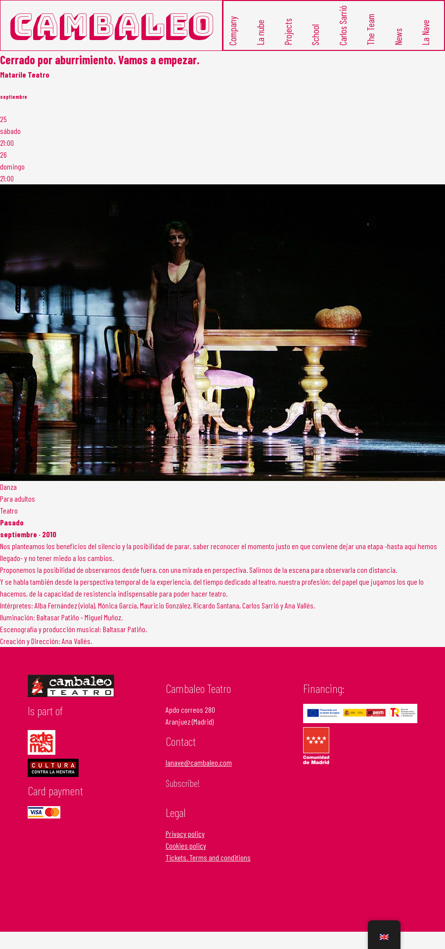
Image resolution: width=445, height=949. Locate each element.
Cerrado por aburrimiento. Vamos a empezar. (99, 59)
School (315, 34)
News (397, 36)
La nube (260, 32)
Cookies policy (186, 845)
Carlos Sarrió (342, 25)
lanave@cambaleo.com (199, 762)
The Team (370, 29)
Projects (287, 31)
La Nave (425, 32)
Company (232, 30)
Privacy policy (185, 833)
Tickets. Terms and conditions (208, 857)
